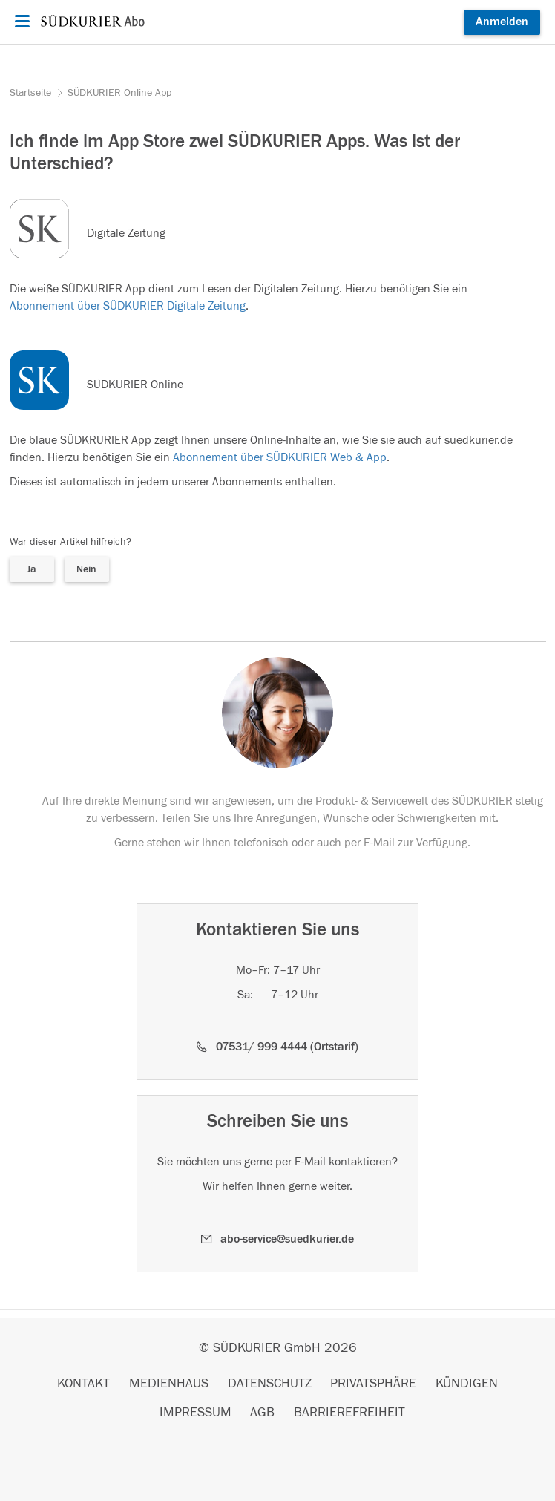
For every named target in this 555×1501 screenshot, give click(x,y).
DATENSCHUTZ (270, 1383)
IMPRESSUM (195, 1412)
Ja (31, 569)
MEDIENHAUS (168, 1383)
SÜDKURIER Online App (119, 93)
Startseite (32, 93)
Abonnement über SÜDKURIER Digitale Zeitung (128, 306)
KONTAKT (83, 1383)
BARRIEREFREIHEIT (349, 1412)
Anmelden (502, 21)
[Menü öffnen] (20, 21)
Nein (86, 569)
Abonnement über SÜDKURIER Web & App (280, 457)
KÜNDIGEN (467, 1383)
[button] (277, 1047)
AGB (262, 1412)
